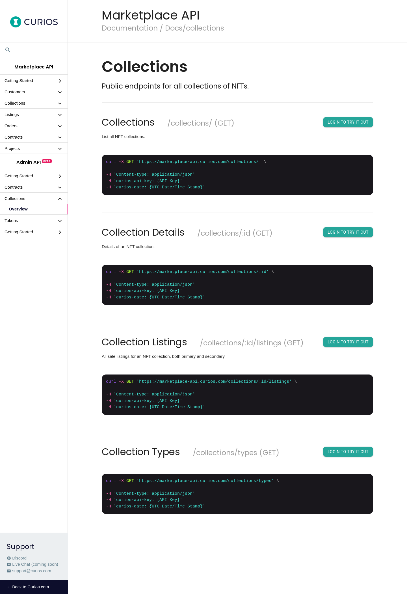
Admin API (28, 162)
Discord (17, 558)
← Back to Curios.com (28, 586)
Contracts (14, 137)
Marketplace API (33, 67)
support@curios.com (29, 570)
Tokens (11, 220)
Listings (12, 114)
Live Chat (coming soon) (32, 564)
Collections (15, 103)
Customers (15, 91)
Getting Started (19, 80)
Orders (11, 125)
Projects (12, 148)
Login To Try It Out (348, 122)
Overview (18, 208)
